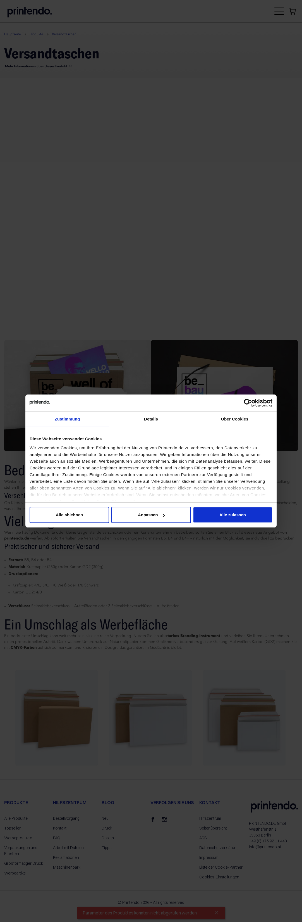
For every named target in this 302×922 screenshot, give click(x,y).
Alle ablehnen (69, 514)
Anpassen (151, 514)
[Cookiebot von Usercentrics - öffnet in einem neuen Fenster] (248, 403)
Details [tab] (151, 419)
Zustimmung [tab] (67, 419)
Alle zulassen (232, 514)
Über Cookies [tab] (234, 419)
